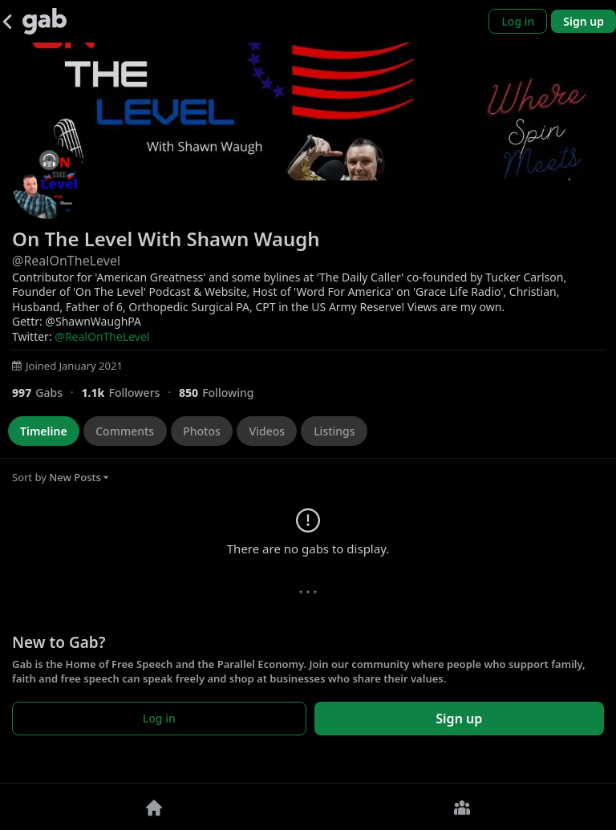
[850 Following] (222, 392)
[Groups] (462, 806)
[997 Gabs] (46, 392)
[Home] (154, 806)
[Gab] (44, 21)
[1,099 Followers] (129, 392)
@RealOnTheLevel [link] (102, 336)
